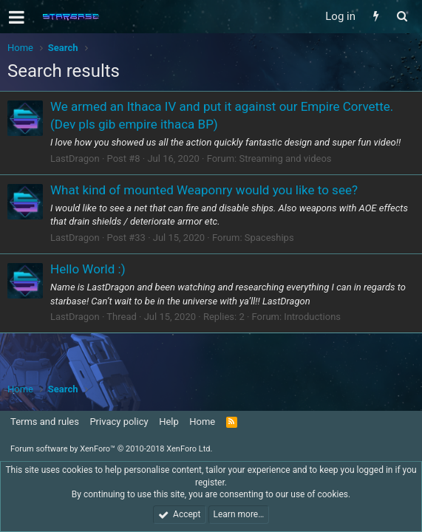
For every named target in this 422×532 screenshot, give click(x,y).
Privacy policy (118, 421)
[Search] (402, 16)
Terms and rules (44, 421)
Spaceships (269, 237)
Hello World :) (88, 269)
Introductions (312, 316)
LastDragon (75, 158)
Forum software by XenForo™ (111, 449)
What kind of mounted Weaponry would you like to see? (204, 190)
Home (202, 421)
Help (169, 421)
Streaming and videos (285, 158)
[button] (16, 17)
